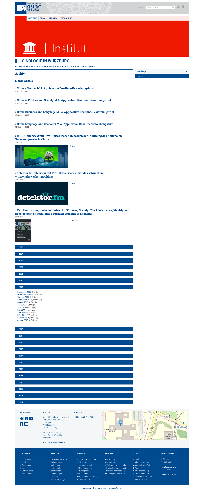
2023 (21, 261)
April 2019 (21, 312)
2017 (21, 336)
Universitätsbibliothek (87, 459)
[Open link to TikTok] (26, 418)
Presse (137, 468)
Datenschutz (100, 488)
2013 (21, 362)
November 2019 (24, 294)
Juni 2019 (21, 307)
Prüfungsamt (83, 471)
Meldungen (82, 66)
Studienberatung (84, 468)
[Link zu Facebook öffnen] (22, 424)
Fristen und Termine (58, 459)
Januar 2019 (22, 320)
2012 (21, 369)
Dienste (109, 453)
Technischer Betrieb (142, 476)
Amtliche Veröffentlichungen (57, 478)
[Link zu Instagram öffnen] (22, 418)
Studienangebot (56, 462)
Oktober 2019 (23, 297)
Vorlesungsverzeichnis (115, 465)
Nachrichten (54, 465)
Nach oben (166, 462)
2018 (21, 329)
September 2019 (24, 299)
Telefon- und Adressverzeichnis (141, 461)
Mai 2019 (21, 310)
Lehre (23, 468)
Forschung (66, 18)
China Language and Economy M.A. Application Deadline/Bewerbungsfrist (65, 124)
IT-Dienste (82, 462)
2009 (21, 389)
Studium (53, 18)
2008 (21, 396)
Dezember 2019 (24, 292)
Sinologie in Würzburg (46, 61)
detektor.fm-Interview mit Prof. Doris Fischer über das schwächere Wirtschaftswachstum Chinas (59, 174)
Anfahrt (79, 412)
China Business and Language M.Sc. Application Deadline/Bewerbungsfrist (65, 112)
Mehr (74, 146)
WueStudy (110, 459)
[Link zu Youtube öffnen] (26, 424)
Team (42, 18)
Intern (141, 7)
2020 (21, 280)
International (26, 474)
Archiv (92, 66)
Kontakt (48, 412)
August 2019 (22, 302)
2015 (21, 349)
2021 (21, 274)
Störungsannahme (141, 474)
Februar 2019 (23, 317)
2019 (21, 287)
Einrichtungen (26, 471)
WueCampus (111, 462)
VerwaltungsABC (56, 474)
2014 (21, 356)
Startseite (25, 453)
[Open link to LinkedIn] (31, 418)
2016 (21, 342)
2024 (21, 254)
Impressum (87, 488)
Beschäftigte (55, 471)
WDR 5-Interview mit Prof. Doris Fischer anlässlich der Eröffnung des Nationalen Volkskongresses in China (68, 137)
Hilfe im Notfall (140, 479)
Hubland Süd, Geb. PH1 (84, 417)
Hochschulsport (84, 465)
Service (81, 453)
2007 (21, 402)
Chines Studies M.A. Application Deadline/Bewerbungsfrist (55, 88)
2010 (21, 382)
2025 (21, 247)
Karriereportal (55, 468)
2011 (21, 376)
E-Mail (48, 437)
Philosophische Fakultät (30, 66)
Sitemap (165, 459)
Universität (25, 459)
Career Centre (83, 479)
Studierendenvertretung (87, 476)
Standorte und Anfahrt (143, 465)
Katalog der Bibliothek (115, 474)
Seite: (163, 474)
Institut (32, 18)
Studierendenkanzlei (86, 474)
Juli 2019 (21, 305)
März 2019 (21, 315)
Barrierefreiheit (115, 488)
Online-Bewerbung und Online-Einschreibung (115, 470)
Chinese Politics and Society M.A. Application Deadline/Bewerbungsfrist (64, 100)
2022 (21, 267)
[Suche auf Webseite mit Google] (160, 7)
